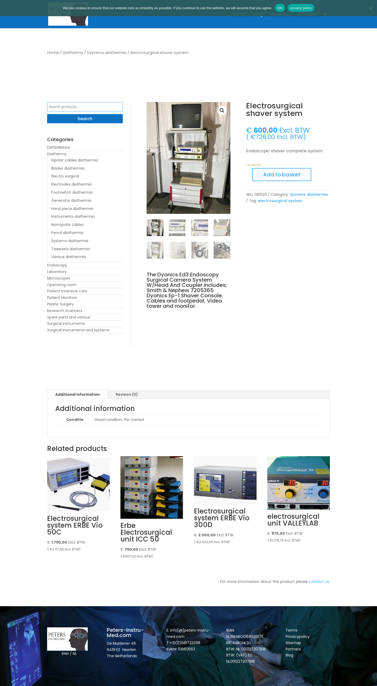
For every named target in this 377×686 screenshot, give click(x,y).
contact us (319, 581)
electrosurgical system (280, 200)
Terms (291, 630)
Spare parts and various (68, 317)
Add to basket (281, 174)
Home (239, 14)
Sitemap (294, 642)
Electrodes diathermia (71, 184)
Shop (258, 14)
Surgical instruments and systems (78, 330)
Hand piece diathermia (72, 208)
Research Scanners (64, 310)
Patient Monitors (62, 297)
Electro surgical (65, 176)
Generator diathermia (71, 200)
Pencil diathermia (67, 232)
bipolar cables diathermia (74, 160)
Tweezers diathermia (70, 249)
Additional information (77, 394)
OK (280, 8)
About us (281, 14)
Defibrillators (58, 147)
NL (75, 653)
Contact (307, 14)
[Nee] (370, 8)
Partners (293, 649)
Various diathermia (68, 256)
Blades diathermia (67, 168)
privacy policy (301, 8)
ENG (65, 653)
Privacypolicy (297, 636)
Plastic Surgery (60, 304)
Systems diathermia (106, 52)
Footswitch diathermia (71, 192)
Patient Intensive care (67, 291)
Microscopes (58, 278)
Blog (289, 655)
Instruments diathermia (73, 216)
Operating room (62, 284)
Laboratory (57, 271)
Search (84, 119)
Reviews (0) (127, 394)
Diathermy (73, 52)
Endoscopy (57, 265)
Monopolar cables (67, 224)
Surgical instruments (66, 323)
